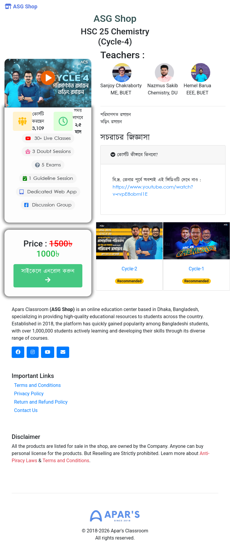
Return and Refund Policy (41, 402)
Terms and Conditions (37, 385)
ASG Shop (21, 6)
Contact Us (26, 410)
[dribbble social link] (47, 352)
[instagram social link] (33, 352)
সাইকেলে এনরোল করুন (48, 275)
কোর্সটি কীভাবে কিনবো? (134, 154)
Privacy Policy (29, 393)
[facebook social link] (18, 352)
